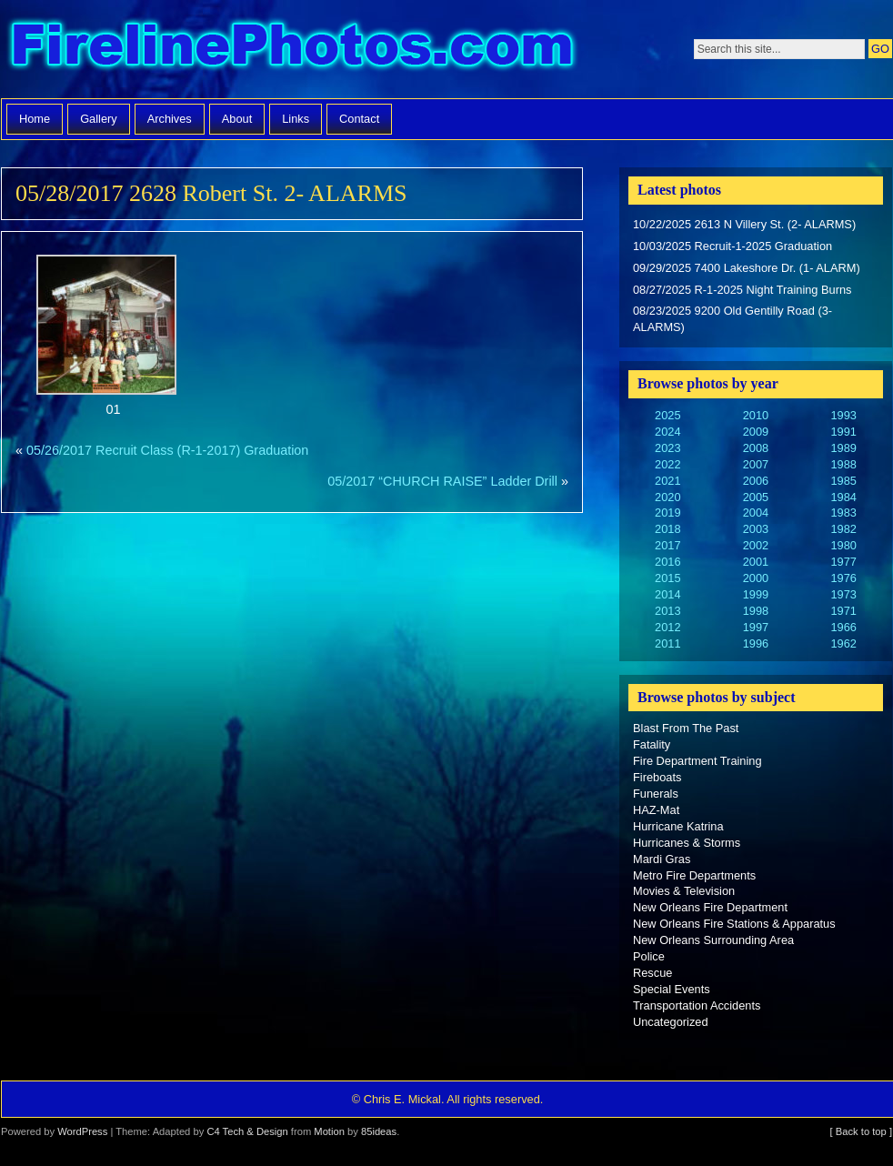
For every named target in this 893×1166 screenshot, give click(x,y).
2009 (755, 431)
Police (649, 956)
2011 (667, 643)
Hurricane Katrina (678, 826)
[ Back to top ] (861, 1131)
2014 (667, 594)
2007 (755, 464)
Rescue (652, 973)
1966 (843, 627)
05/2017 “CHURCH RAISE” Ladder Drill (442, 481)
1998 (755, 611)
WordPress (82, 1131)
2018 (667, 529)
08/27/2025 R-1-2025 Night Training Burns (742, 290)
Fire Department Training (697, 761)
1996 (755, 643)
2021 (667, 481)
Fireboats (657, 777)
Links (295, 119)
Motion (329, 1131)
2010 (755, 415)
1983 (843, 512)
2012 (667, 627)
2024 (667, 431)
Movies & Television (684, 891)
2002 (755, 545)
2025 (667, 415)
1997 (755, 627)
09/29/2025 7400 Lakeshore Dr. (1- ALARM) (746, 268)
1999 (755, 594)
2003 (755, 529)
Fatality (651, 744)
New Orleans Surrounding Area (713, 940)
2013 (667, 611)
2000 (755, 578)
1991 (843, 431)
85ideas (378, 1131)
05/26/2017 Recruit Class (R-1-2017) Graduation (167, 450)
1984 (843, 497)
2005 (755, 497)
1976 (843, 578)
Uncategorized (670, 1022)
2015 (667, 578)
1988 (843, 464)
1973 (843, 594)
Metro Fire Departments (694, 875)
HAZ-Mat (656, 810)
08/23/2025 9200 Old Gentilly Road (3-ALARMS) (732, 319)
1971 (843, 611)
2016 (667, 561)
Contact (359, 119)
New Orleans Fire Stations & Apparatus (734, 923)
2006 (755, 481)
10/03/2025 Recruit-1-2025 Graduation (732, 246)
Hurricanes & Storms (686, 842)
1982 (843, 529)
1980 (843, 545)
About (237, 119)
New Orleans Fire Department (710, 907)
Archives (169, 119)
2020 (667, 497)
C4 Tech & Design (246, 1131)
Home (34, 119)
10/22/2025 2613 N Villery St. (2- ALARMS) (744, 224)
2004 (755, 512)
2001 (755, 561)
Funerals (655, 793)
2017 (667, 545)
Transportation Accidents (696, 1005)
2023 (667, 448)
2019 (667, 512)
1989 (843, 448)
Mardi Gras (661, 859)
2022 (667, 464)
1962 (843, 643)
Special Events (671, 989)
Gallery (98, 119)
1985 (843, 481)
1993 (843, 415)
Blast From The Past (685, 728)
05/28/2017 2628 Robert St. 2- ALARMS (210, 193)
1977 (843, 561)
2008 (755, 448)
